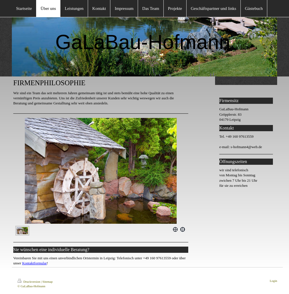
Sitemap (47, 281)
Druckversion (29, 281)
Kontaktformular (34, 263)
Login (273, 280)
